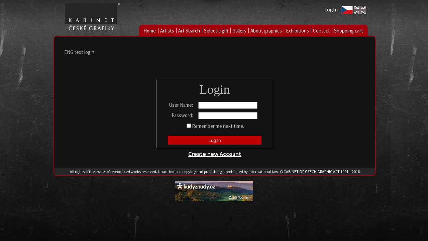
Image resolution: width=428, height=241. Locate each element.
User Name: (181, 105)
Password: (183, 115)
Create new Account (214, 154)
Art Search (189, 30)
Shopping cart (348, 30)
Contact (321, 30)
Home (149, 30)
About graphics (266, 30)
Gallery (239, 30)
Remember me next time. (218, 126)
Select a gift (216, 30)
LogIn (331, 9)
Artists (167, 30)
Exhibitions (297, 30)
